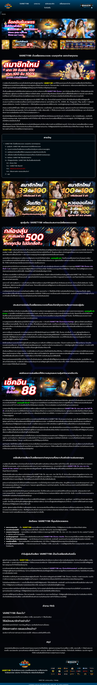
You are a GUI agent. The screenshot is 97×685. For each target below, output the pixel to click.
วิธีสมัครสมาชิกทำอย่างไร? (17, 169)
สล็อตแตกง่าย (65, 4)
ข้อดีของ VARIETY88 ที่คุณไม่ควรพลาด (19, 158)
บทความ (37, 4)
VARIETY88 (24, 4)
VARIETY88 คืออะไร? (16, 166)
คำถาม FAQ (13, 163)
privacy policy (49, 680)
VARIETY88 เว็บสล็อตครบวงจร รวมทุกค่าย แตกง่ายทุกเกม (22, 144)
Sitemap (56, 680)
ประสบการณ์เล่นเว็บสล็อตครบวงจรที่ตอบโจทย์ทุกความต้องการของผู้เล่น (28, 149)
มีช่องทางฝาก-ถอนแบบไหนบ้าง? (19, 171)
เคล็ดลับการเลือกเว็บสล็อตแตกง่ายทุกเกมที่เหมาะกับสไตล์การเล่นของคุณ (29, 155)
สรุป (8, 174)
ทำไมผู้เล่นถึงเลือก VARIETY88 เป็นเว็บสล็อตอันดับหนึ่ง (24, 160)
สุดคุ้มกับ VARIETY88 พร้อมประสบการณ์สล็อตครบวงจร (24, 147)
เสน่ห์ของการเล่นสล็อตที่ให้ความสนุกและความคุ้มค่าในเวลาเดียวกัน (26, 152)
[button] (92, 137)
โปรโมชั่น (47, 7)
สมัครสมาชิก (49, 4)
